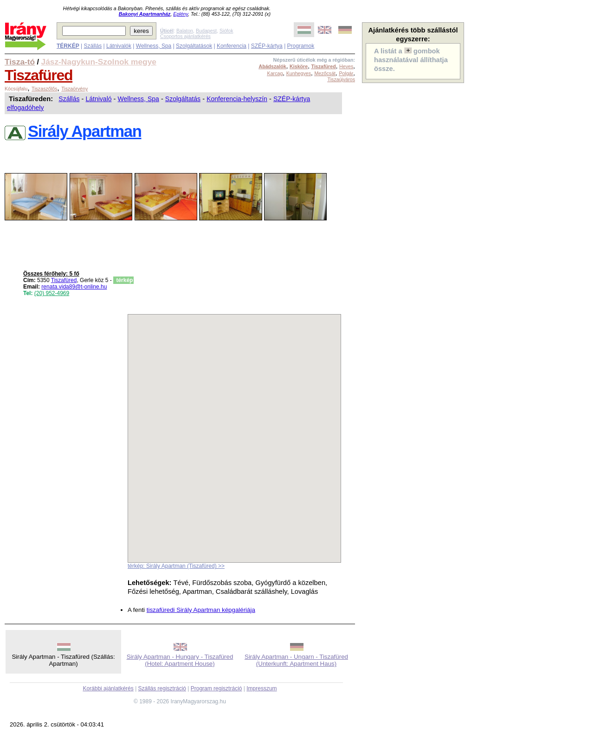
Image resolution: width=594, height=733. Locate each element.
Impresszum (261, 688)
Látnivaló (98, 99)
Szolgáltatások (194, 46)
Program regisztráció (216, 688)
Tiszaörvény (74, 88)
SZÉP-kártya (267, 46)
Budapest (206, 30)
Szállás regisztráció (162, 688)
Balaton (184, 30)
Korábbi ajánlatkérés (108, 688)
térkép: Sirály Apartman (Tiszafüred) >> (176, 566)
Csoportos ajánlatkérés (185, 36)
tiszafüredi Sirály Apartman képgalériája (201, 609)
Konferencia (231, 46)
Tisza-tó (20, 61)
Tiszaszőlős (44, 88)
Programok (301, 46)
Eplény (180, 14)
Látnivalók (118, 46)
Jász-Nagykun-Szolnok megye (98, 61)
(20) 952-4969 (51, 293)
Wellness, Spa (153, 46)
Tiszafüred (38, 75)
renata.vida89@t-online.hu (74, 286)
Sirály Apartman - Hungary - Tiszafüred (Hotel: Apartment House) (180, 660)
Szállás (93, 46)
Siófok (226, 30)
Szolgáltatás (182, 99)
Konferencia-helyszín (237, 99)
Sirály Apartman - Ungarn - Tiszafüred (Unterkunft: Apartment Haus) (296, 660)
